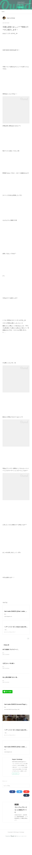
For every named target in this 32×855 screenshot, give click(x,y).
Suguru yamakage (11, 18)
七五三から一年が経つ (9, 670)
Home (3, 11)
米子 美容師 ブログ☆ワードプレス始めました (15, 656)
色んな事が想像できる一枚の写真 (11, 684)
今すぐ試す (21, 7)
